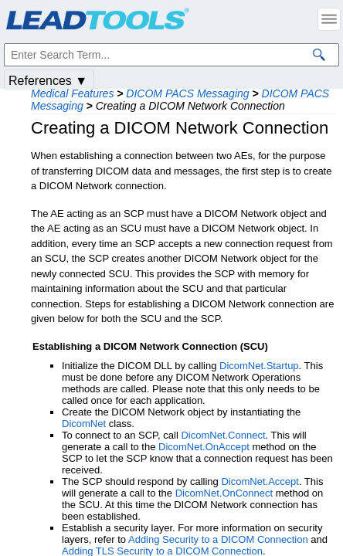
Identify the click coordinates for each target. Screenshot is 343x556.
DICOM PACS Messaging (187, 93)
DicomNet (84, 423)
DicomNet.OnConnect (224, 493)
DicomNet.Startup (259, 365)
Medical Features (72, 93)
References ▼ (47, 80)
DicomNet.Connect (223, 435)
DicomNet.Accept (259, 481)
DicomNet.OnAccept (204, 447)
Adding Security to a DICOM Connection (218, 539)
